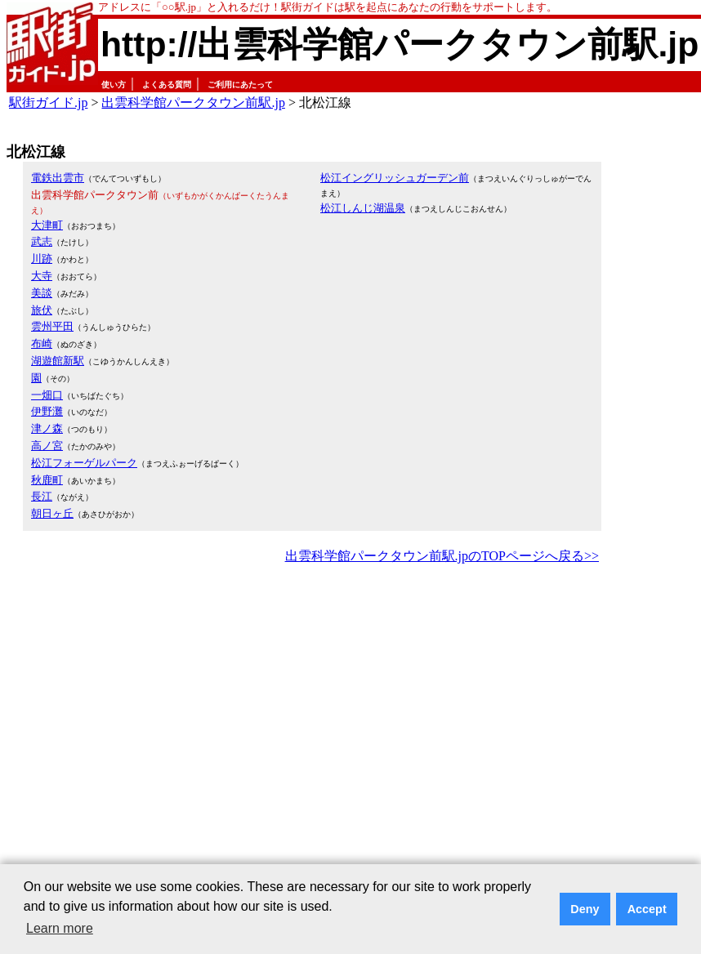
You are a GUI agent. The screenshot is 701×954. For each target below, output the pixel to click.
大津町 (47, 225)
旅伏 (41, 310)
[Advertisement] (153, 729)
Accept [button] (647, 909)
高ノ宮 (47, 445)
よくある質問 (166, 84)
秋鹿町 (47, 480)
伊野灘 (47, 411)
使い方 (113, 84)
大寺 (41, 276)
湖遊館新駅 (57, 360)
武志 (41, 241)
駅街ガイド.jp (48, 102)
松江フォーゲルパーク (84, 463)
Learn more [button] (59, 928)
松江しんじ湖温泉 (362, 208)
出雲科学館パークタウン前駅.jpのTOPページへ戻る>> (442, 556)
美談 (41, 293)
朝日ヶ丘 (52, 513)
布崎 (41, 343)
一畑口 (47, 395)
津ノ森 (47, 428)
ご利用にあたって (240, 84)
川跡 (41, 258)
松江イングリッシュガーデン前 (394, 178)
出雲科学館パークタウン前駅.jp (192, 102)
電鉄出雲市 (57, 178)
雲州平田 (52, 326)
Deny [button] (584, 909)
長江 (41, 496)
